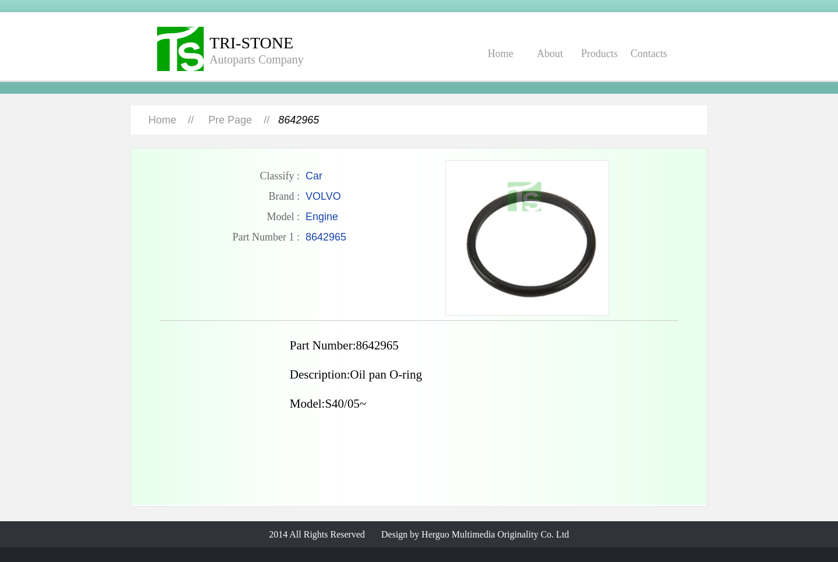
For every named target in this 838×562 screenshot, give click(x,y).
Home (500, 53)
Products (599, 53)
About (550, 53)
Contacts (649, 53)
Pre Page (230, 120)
